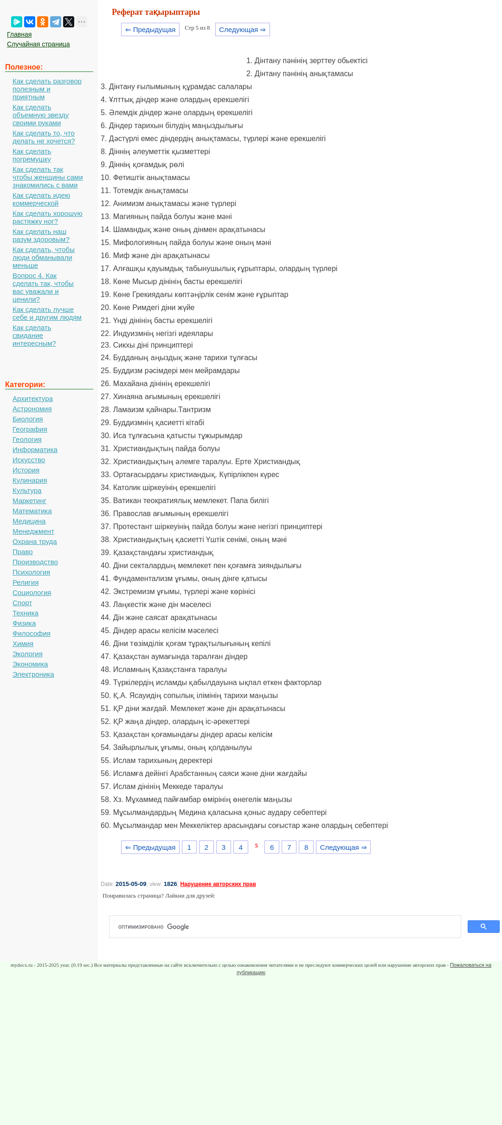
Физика (24, 623)
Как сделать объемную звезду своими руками (41, 115)
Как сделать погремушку (32, 155)
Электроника (33, 674)
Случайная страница (38, 44)
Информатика (35, 449)
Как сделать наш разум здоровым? (41, 235)
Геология (27, 439)
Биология (28, 419)
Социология (32, 592)
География (30, 429)
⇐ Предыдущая (150, 29)
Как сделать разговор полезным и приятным (47, 89)
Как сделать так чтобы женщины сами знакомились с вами (48, 177)
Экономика (30, 664)
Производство (35, 562)
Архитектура (33, 398)
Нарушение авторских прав (218, 884)
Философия (32, 633)
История (26, 470)
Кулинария (30, 480)
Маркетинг (29, 500)
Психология (31, 572)
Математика (32, 511)
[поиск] (288, 927)
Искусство (29, 460)
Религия (26, 582)
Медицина (29, 521)
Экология (28, 654)
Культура (27, 490)
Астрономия (32, 409)
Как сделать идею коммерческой (41, 199)
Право (23, 552)
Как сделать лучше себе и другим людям (47, 313)
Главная (19, 34)
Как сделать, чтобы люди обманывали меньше (44, 257)
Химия (23, 643)
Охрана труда (35, 541)
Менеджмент (33, 531)
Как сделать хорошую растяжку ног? (48, 217)
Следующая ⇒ (242, 29)
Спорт (22, 603)
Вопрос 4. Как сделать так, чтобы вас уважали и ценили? (43, 287)
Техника (26, 613)
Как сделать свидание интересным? (34, 335)
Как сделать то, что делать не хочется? (44, 137)
